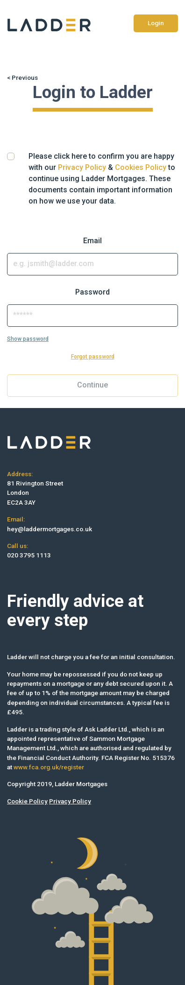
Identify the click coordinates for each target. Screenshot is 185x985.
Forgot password (92, 356)
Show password (28, 339)
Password (92, 292)
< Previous (22, 77)
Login (156, 23)
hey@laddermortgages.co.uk (49, 529)
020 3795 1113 (29, 555)
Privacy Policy (82, 167)
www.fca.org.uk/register (49, 767)
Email (92, 240)
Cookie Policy (27, 801)
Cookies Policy (140, 167)
